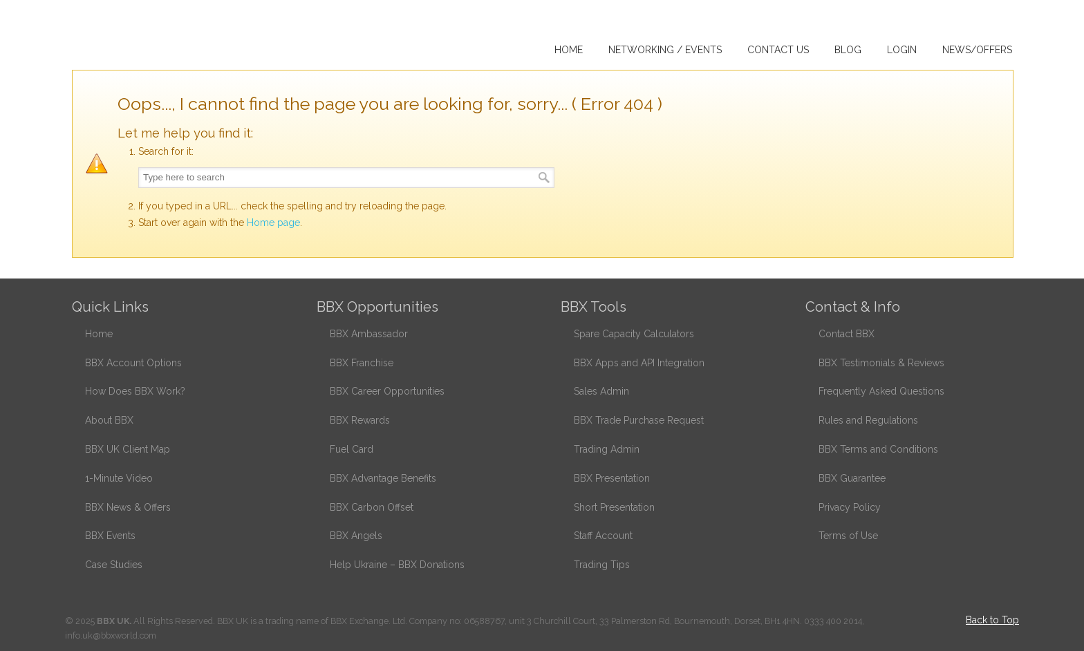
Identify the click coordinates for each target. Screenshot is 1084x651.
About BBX (109, 420)
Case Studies (113, 564)
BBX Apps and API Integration (639, 362)
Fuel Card (351, 449)
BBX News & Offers (128, 507)
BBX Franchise (361, 362)
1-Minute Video (119, 478)
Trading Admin (606, 449)
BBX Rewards (360, 420)
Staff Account (603, 535)
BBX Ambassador (369, 333)
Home (99, 333)
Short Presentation (614, 507)
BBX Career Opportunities (387, 391)
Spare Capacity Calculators (634, 333)
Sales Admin (601, 391)
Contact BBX (847, 333)
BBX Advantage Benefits (383, 478)
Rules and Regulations (868, 420)
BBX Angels (356, 535)
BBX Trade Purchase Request (639, 420)
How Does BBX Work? (135, 391)
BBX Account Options (133, 362)
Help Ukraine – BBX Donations (397, 564)
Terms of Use (848, 535)
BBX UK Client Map (127, 449)
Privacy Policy (850, 507)
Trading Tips (602, 564)
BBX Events (110, 535)
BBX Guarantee (852, 478)
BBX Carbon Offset (371, 507)
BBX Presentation (612, 478)
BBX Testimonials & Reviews (881, 362)
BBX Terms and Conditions (878, 449)
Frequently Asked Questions (881, 391)
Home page (273, 222)
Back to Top (992, 619)
